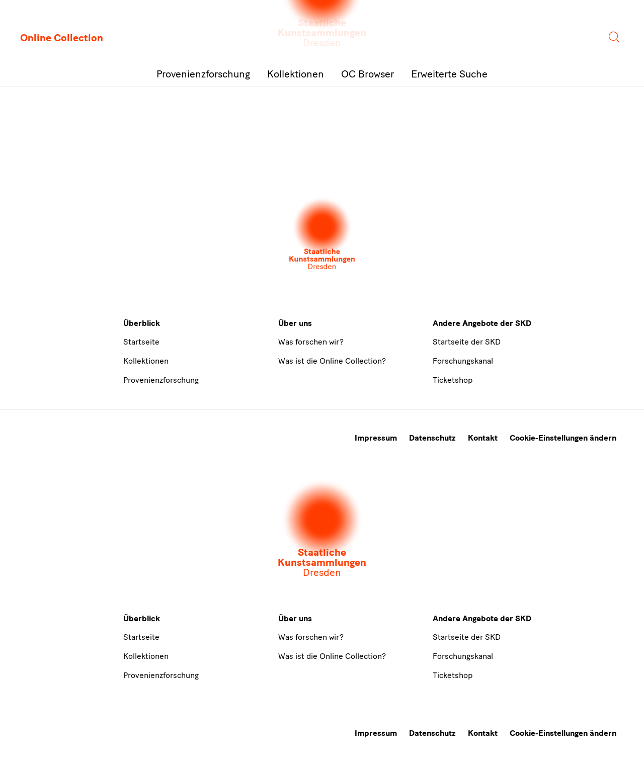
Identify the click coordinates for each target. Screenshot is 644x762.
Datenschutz (432, 438)
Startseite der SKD (467, 342)
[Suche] (615, 38)
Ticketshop (452, 380)
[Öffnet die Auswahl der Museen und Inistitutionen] (322, 234)
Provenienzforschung (203, 74)
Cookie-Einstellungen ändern (563, 438)
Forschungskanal (463, 361)
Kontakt (483, 438)
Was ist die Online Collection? (332, 361)
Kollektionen (295, 74)
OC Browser (367, 74)
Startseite (141, 342)
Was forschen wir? (311, 342)
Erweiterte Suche (449, 74)
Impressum (376, 438)
